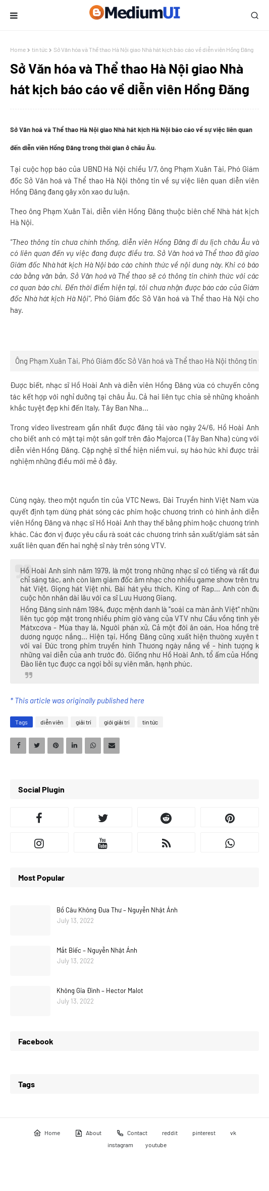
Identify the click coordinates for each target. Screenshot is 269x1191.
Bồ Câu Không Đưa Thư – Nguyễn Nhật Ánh (117, 910)
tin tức (39, 49)
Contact (131, 1133)
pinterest (204, 1132)
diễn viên (51, 721)
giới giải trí (117, 721)
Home (18, 49)
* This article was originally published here (77, 700)
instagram (120, 1144)
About (88, 1133)
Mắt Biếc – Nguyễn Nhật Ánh (97, 950)
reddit (170, 1132)
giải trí (83, 721)
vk (233, 1132)
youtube (156, 1144)
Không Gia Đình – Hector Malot (100, 990)
